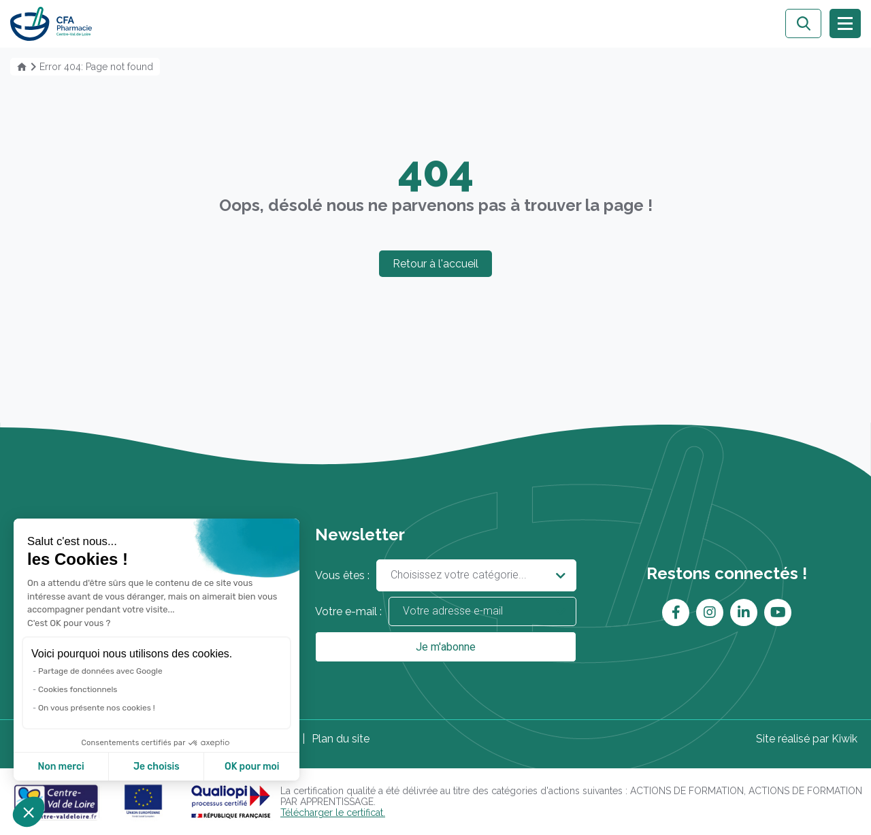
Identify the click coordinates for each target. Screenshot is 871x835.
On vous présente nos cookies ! (96, 708)
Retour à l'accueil (435, 263)
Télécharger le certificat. (332, 812)
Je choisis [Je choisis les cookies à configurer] (156, 766)
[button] (28, 812)
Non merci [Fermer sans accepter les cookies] (60, 766)
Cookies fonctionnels (78, 690)
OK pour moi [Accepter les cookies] (252, 766)
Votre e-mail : (445, 611)
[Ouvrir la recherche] (803, 23)
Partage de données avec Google (100, 673)
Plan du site (340, 738)
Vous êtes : (445, 575)
